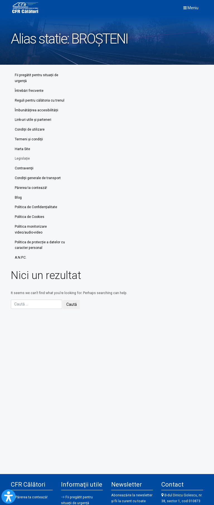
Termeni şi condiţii (29, 140)
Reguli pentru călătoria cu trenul (40, 101)
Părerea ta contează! (31, 189)
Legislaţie (22, 160)
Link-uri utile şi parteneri (33, 120)
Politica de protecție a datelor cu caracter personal (38, 247)
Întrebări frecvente (29, 91)
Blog (18, 199)
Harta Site (22, 150)
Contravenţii (24, 169)
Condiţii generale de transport (38, 179)
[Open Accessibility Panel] (8, 496)
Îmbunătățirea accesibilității (36, 110)
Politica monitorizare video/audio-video (31, 231)
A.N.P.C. (21, 260)
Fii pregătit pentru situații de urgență (36, 78)
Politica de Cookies (30, 218)
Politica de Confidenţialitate (36, 209)
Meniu (190, 8)
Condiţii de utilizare (30, 130)
